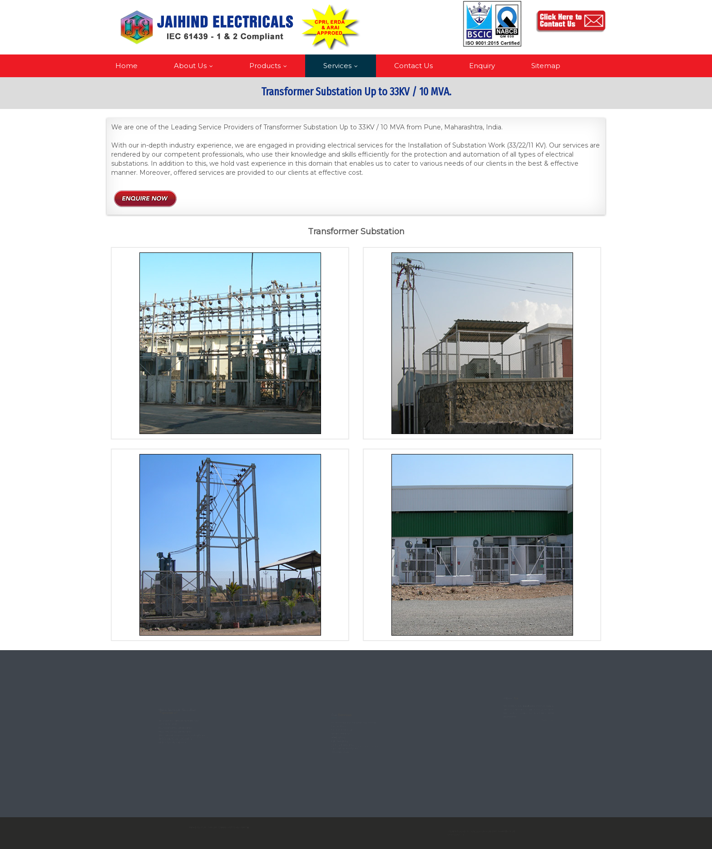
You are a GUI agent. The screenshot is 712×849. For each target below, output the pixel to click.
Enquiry (482, 65)
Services (342, 65)
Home (126, 65)
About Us (195, 65)
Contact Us (413, 65)
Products (270, 65)
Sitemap (545, 65)
